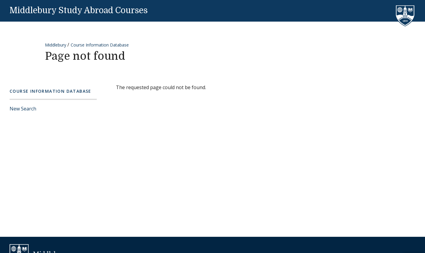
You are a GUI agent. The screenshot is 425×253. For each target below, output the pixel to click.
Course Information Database (100, 45)
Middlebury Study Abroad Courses (79, 10)
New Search (23, 108)
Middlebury (55, 45)
